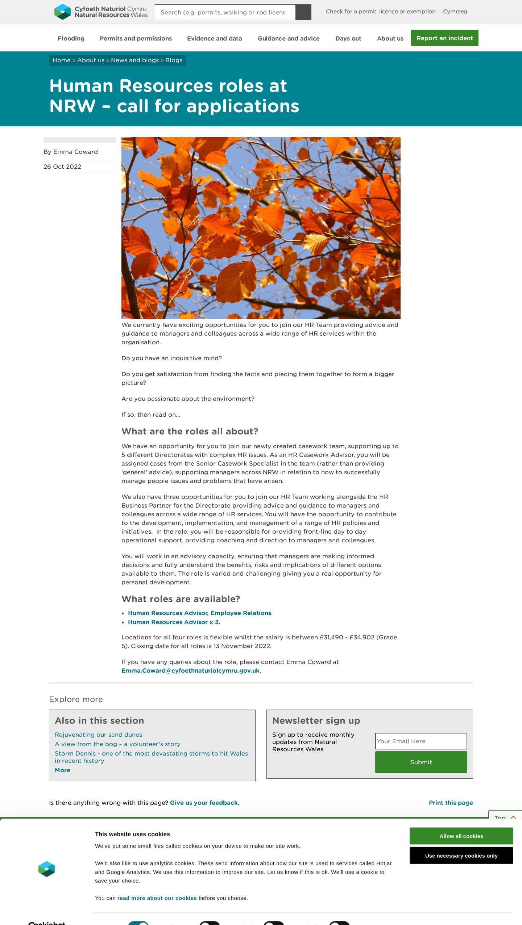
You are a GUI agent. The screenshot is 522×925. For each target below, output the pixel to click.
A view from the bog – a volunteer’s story (118, 744)
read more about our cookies (157, 881)
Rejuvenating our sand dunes (98, 734)
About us (90, 60)
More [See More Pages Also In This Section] (62, 769)
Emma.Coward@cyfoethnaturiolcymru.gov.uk (190, 670)
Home (62, 60)
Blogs (173, 60)
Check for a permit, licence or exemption (381, 11)
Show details (384, 911)
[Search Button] (303, 12)
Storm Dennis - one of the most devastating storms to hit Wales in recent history (151, 757)
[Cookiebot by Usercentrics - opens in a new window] (46, 910)
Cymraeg (455, 11)
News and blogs (135, 60)
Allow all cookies (462, 819)
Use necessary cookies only (461, 839)
